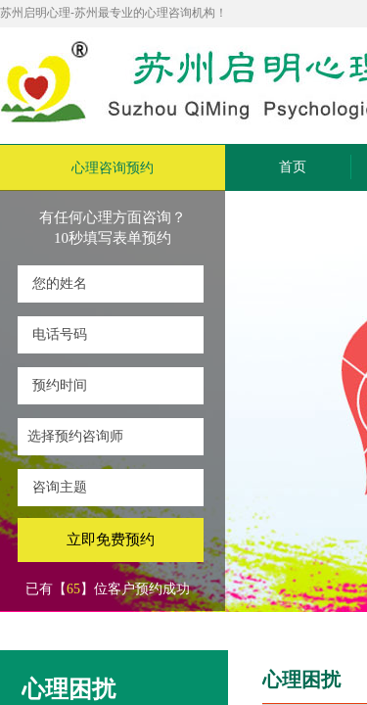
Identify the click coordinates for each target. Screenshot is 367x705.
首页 (292, 167)
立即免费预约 (111, 539)
